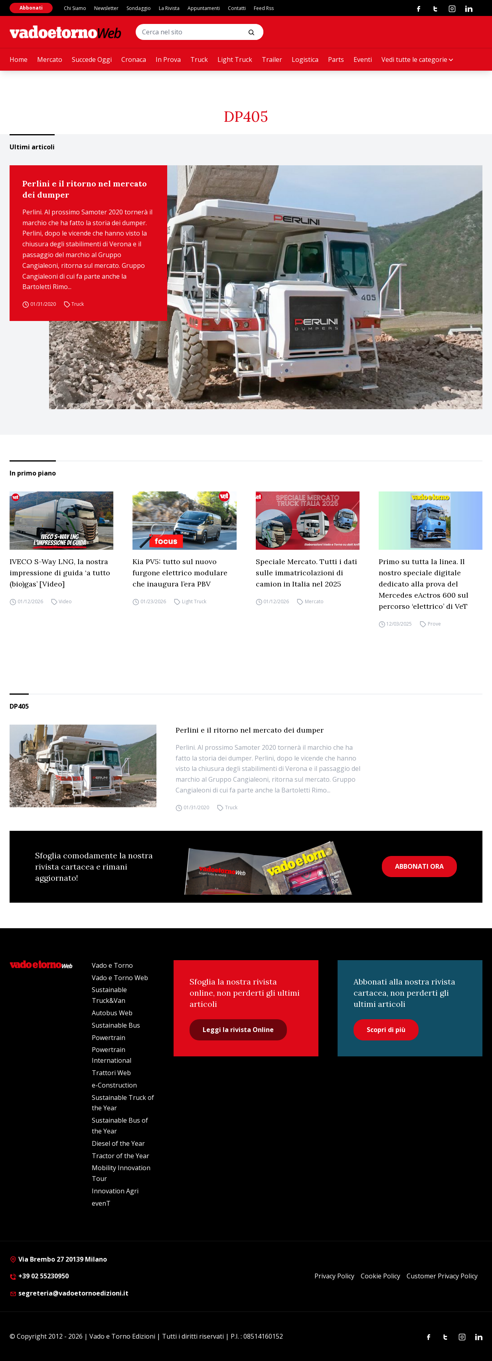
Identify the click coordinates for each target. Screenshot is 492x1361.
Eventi (363, 59)
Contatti (237, 8)
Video (65, 601)
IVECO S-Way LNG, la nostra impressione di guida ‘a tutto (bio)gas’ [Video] (60, 572)
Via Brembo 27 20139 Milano (58, 1259)
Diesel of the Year (118, 1143)
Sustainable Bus (116, 1025)
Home (19, 59)
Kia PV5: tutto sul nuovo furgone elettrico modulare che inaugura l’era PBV (179, 572)
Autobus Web (112, 1012)
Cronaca (133, 59)
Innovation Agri (115, 1191)
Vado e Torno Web (120, 977)
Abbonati (31, 7)
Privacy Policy (334, 1276)
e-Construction (114, 1085)
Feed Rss (264, 8)
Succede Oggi (92, 59)
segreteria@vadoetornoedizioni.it (69, 1293)
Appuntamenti (204, 8)
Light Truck (234, 59)
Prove (434, 623)
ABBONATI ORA (419, 866)
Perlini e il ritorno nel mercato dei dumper (84, 189)
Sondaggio (138, 8)
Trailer (272, 59)
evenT (101, 1203)
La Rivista (169, 8)
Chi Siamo (75, 8)
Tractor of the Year (120, 1155)
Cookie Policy (380, 1276)
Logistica (305, 59)
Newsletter (106, 8)
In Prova (168, 59)
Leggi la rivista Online (238, 1029)
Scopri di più (386, 1029)
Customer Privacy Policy (442, 1276)
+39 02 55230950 (39, 1276)
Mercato (49, 59)
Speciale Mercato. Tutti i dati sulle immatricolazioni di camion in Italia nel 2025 (306, 572)
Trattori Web (111, 1072)
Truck (199, 59)
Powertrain (108, 1037)
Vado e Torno (112, 965)
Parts (336, 59)
